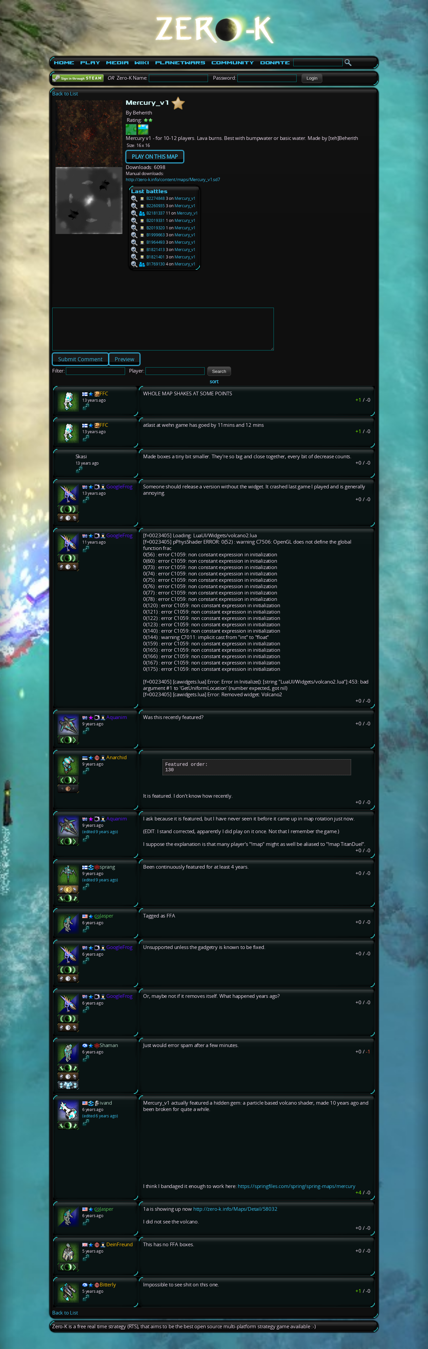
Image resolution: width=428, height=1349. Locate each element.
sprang (107, 877)
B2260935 (148, 206)
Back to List (65, 93)
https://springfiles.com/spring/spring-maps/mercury (296, 1197)
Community (232, 63)
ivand (106, 1113)
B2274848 (148, 198)
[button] (312, 78)
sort (214, 389)
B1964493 (148, 242)
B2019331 (148, 220)
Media (117, 63)
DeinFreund (119, 1255)
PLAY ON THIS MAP (155, 156)
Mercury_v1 (185, 198)
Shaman (109, 1056)
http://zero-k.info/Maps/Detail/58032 (235, 1219)
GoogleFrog (119, 494)
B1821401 (148, 257)
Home (64, 63)
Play (90, 63)
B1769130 (148, 264)
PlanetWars (180, 63)
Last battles (149, 191)
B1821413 (148, 249)
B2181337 (148, 213)
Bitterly (108, 1295)
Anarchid (116, 765)
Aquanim (116, 725)
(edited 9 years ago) (100, 842)
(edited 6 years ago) (100, 1126)
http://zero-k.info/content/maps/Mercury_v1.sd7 (173, 179)
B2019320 (148, 228)
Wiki (141, 63)
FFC (104, 401)
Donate (275, 63)
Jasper (106, 926)
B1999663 (148, 235)
